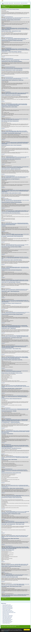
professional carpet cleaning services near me (18, 346)
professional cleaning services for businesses (13, 420)
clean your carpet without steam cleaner (15, 547)
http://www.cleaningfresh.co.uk (8, 199)
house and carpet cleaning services (14, 358)
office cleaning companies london (5, 268)
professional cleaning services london (19, 245)
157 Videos (5, 7)
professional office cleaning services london (11, 142)
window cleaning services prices (10, 495)
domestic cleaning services (14, 280)
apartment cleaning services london (9, 38)
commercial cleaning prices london (7, 619)
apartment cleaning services (12, 39)
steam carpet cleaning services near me (21, 176)
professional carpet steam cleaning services (12, 445)
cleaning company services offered (20, 210)
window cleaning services (20, 495)
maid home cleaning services (10, 535)
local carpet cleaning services (10, 345)
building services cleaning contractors (20, 49)
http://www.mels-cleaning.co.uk (8, 573)
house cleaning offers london (17, 59)
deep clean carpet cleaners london (22, 177)
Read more (3, 25)
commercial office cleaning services (11, 28)
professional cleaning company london (8, 611)
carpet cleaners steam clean (11, 548)
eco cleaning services (19, 167)
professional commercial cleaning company (8, 224)
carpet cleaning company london (11, 457)
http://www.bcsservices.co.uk (7, 27)
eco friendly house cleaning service (21, 512)
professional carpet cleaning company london (10, 289)
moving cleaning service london (7, 622)
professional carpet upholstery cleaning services (13, 356)
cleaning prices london (6, 613)
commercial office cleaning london (10, 564)
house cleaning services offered (12, 512)
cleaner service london (6, 614)
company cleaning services (21, 93)
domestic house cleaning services (13, 396)
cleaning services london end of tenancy (16, 18)
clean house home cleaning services (13, 257)
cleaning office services (5, 131)
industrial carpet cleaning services (11, 156)
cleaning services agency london (9, 200)
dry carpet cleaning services (10, 176)
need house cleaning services (10, 511)
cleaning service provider (10, 234)
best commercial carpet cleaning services (14, 104)
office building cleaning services (10, 28)
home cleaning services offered (14, 536)
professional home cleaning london (7, 608)
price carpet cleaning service (10, 190)
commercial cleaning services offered (14, 211)
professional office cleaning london (7, 605)
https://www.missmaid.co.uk (7, 418)
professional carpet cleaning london (20, 289)
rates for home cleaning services (21, 535)
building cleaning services (18, 386)
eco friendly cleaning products (17, 166)
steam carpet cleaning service (6, 177)
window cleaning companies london (24, 211)
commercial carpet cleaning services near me (13, 267)
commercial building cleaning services (7, 386)
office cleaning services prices (14, 131)
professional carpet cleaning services (8, 347)
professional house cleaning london (16, 371)
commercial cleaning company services (10, 223)
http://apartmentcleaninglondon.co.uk (8, 58)
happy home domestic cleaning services (11, 335)
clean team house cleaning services (22, 336)
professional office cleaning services (23, 594)
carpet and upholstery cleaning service (13, 357)
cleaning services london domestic (18, 17)
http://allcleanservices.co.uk (7, 444)
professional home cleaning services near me (13, 419)
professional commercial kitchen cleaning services (19, 595)
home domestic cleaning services (21, 335)
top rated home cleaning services (8, 496)
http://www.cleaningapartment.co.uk (8, 16)
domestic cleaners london (6, 623)
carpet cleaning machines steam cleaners (21, 300)
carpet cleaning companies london (24, 456)
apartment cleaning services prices (17, 78)
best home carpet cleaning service (21, 190)
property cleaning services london (18, 575)
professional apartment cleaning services (20, 38)
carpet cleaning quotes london (7, 620)
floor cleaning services (20, 584)
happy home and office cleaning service (11, 312)
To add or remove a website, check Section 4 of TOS (8, 626)
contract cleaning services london (20, 244)
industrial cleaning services (10, 157)
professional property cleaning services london (8, 68)
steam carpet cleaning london (14, 177)
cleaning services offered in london (7, 18)
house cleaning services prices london (10, 17)
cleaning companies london (6, 609)
